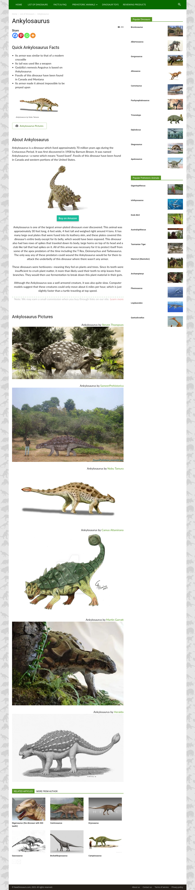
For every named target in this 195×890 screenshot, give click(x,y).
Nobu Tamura (116, 468)
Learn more (117, 299)
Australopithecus (138, 229)
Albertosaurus (137, 42)
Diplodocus (136, 130)
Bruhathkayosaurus (58, 856)
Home (19, 4)
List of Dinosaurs (38, 4)
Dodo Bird (135, 215)
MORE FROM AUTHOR (46, 791)
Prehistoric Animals (85, 4)
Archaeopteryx (137, 273)
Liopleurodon (136, 303)
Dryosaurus (94, 823)
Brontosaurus (137, 27)
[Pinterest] (21, 35)
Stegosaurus (136, 144)
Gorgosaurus (136, 56)
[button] (179, 4)
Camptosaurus (95, 856)
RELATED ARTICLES (23, 791)
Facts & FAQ (60, 4)
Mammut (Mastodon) (140, 259)
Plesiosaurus (136, 288)
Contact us (147, 887)
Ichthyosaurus (137, 200)
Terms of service (162, 887)
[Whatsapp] (27, 35)
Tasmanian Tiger (138, 244)
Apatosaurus (136, 159)
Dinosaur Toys (110, 4)
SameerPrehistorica (112, 385)
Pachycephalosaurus (140, 100)
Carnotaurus (136, 86)
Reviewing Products (134, 4)
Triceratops (136, 115)
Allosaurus (135, 71)
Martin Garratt (115, 619)
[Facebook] (15, 35)
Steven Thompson (113, 324)
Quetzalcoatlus (137, 317)
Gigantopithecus (138, 186)
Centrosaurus (56, 823)
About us (136, 887)
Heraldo (119, 712)
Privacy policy (177, 887)
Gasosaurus (17, 856)
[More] (33, 35)
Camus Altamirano (113, 530)
